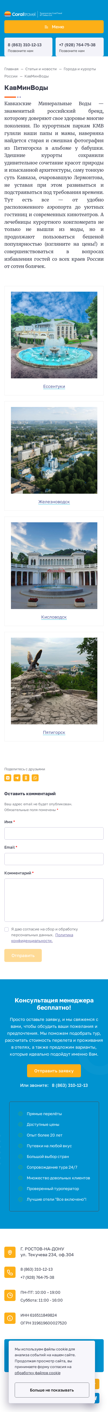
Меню (54, 26)
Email (10, 847)
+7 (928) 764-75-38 (77, 44)
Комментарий (19, 873)
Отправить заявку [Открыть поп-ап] (54, 1070)
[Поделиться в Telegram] (17, 777)
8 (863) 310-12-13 (24, 44)
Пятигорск (54, 732)
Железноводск (54, 501)
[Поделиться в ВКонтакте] (7, 777)
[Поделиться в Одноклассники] (25, 777)
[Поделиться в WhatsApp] (35, 777)
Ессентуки (54, 386)
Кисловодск (54, 616)
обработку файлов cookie (37, 1373)
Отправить (23, 955)
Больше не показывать (52, 1390)
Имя (9, 821)
